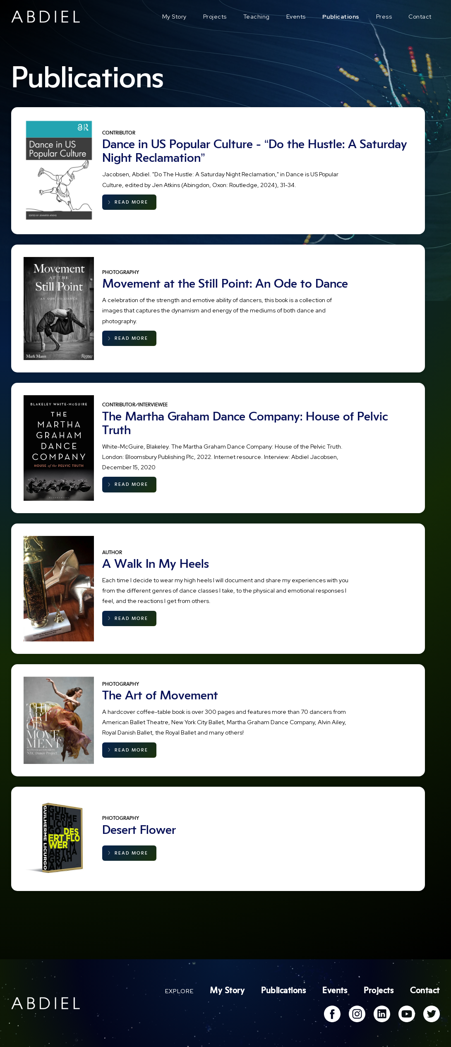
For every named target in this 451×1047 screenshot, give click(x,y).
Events (296, 16)
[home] (45, 16)
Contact (420, 16)
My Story (174, 16)
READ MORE (131, 202)
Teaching (256, 16)
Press (384, 16)
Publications (341, 16)
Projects (215, 16)
